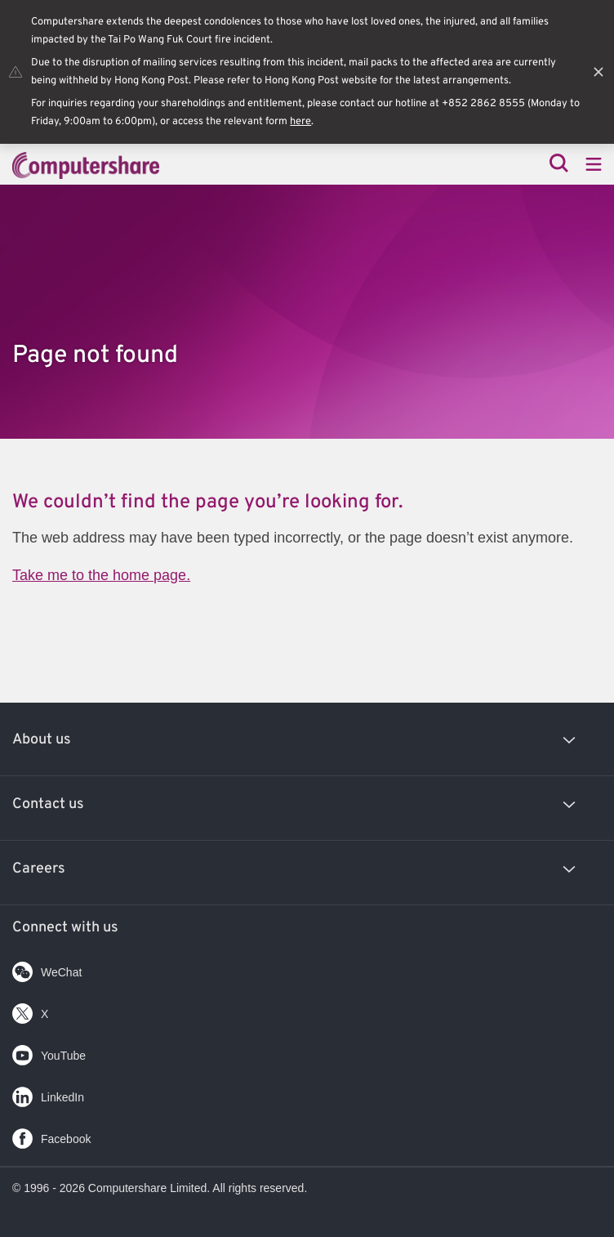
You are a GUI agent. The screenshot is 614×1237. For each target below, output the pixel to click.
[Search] (559, 164)
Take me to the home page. (101, 575)
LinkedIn (48, 1094)
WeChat (47, 969)
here (300, 121)
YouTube (49, 1052)
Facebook (51, 1135)
